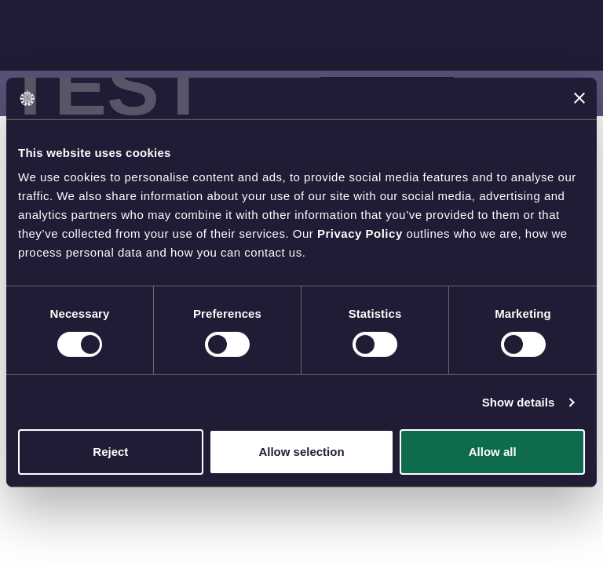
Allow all (493, 451)
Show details (518, 402)
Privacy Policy (360, 233)
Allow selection (301, 451)
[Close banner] (579, 98)
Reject (110, 451)
